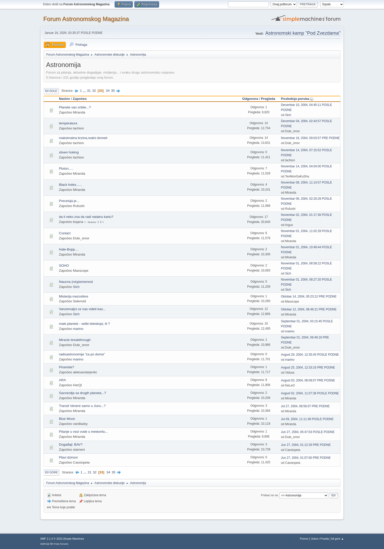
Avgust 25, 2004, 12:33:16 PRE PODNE (308, 367)
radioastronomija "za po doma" (82, 354)
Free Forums (61, 543)
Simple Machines (73, 538)
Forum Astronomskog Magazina (86, 18)
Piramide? (66, 367)
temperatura (68, 123)
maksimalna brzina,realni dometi (83, 138)
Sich (288, 115)
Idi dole (51, 91)
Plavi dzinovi (68, 457)
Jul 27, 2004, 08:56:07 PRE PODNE (305, 406)
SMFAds (45, 543)
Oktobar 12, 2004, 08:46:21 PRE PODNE (309, 309)
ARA (62, 380)
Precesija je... (69, 201)
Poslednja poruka (297, 99)
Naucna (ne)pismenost (76, 282)
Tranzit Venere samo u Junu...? (82, 406)
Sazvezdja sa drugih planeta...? (82, 393)
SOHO (64, 265)
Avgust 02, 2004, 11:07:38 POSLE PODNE (310, 393)
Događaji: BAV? (70, 444)
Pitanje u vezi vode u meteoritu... (83, 431)
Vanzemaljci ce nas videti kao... (82, 309)
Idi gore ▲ (337, 538)
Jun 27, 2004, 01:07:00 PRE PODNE (306, 458)
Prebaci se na (269, 495)
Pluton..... (66, 168)
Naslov (64, 99)
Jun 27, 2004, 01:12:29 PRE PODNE (306, 445)
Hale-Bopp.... (69, 249)
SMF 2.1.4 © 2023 (51, 538)
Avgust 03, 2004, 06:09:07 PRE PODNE (308, 380)
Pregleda (268, 99)
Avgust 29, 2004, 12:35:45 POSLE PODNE (310, 354)
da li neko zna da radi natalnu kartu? (86, 217)
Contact (65, 233)
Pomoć (304, 538)
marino (78, 329)
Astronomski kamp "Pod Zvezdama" (302, 33)
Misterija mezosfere (73, 296)
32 (94, 91)
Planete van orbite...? (75, 107)
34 (108, 91)
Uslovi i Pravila (320, 538)
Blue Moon (67, 419)
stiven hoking (69, 152)
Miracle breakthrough (75, 340)
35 (113, 91)
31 (89, 91)
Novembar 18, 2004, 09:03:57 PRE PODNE (310, 138)
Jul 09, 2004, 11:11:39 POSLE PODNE (307, 419)
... (85, 91)
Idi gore (51, 472)
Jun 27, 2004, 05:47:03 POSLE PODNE (308, 432)
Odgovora (250, 99)
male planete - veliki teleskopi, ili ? (84, 324)
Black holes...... (70, 185)
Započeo (80, 99)
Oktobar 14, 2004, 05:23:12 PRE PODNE (309, 296)
